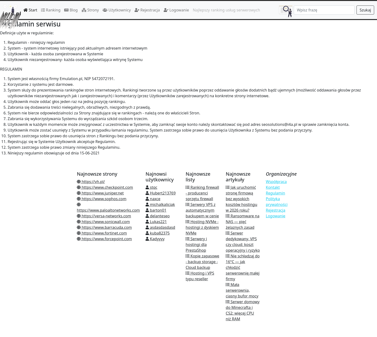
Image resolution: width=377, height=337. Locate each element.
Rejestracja (147, 10)
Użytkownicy (117, 10)
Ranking (50, 10)
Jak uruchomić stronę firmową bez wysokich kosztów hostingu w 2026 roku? (241, 199)
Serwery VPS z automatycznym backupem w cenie (202, 210)
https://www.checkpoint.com (105, 187)
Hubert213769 (161, 193)
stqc (151, 187)
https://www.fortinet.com (102, 233)
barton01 (156, 210)
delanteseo (158, 216)
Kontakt (273, 187)
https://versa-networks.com (104, 216)
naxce (153, 198)
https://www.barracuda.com (104, 227)
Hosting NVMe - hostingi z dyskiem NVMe (202, 227)
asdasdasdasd (160, 227)
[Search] (324, 10)
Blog (71, 10)
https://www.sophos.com (101, 198)
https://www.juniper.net (100, 193)
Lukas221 (156, 221)
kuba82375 (158, 233)
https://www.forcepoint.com (104, 238)
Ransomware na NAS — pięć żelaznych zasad (242, 221)
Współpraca (276, 181)
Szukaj (365, 10)
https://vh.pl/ (91, 181)
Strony (90, 10)
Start (30, 10)
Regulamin (275, 193)
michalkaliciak (160, 204)
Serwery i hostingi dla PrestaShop (196, 244)
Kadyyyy (155, 238)
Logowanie (176, 10)
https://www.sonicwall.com (103, 221)
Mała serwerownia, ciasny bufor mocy (242, 290)
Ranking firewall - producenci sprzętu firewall (202, 193)
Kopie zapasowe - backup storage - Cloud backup (202, 261)
